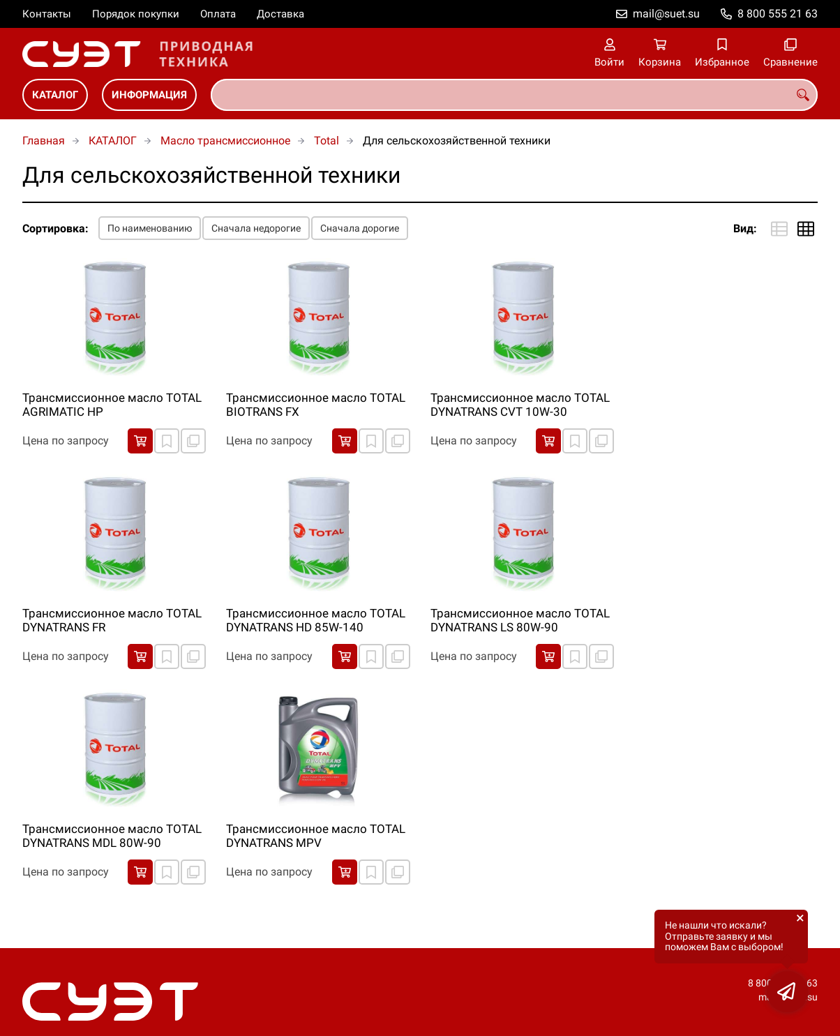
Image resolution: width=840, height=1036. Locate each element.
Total (326, 140)
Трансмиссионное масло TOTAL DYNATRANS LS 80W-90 (520, 620)
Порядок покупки (135, 14)
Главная (43, 140)
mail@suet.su (666, 13)
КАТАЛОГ (55, 95)
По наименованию (149, 228)
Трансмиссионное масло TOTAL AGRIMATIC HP (112, 405)
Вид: (745, 228)
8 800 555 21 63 (777, 13)
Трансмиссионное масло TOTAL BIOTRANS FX (315, 405)
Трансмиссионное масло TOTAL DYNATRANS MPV (315, 836)
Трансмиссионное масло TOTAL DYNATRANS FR (112, 620)
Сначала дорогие (359, 228)
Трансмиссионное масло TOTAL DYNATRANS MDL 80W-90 (112, 836)
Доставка (280, 14)
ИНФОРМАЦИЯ (149, 95)
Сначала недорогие (256, 228)
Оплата (218, 14)
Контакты (46, 14)
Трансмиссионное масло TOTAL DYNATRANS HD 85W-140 (315, 620)
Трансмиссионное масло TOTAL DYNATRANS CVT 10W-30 (520, 405)
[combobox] (514, 95)
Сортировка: (55, 228)
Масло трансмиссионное (225, 140)
